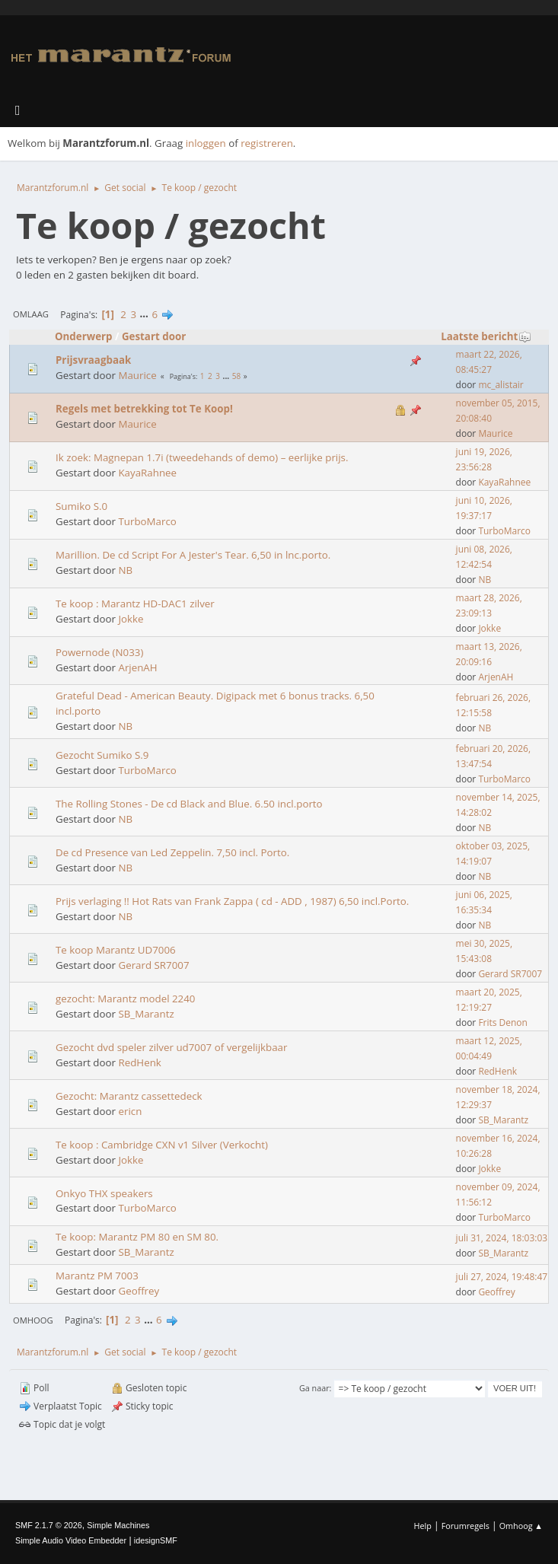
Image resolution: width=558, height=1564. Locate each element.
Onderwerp (84, 336)
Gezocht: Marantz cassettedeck (129, 1096)
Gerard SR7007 (153, 965)
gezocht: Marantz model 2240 (125, 998)
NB (125, 570)
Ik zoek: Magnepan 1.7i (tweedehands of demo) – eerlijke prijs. (202, 457)
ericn (130, 1111)
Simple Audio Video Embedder (70, 1540)
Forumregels (465, 1525)
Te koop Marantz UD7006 (116, 950)
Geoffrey (138, 1291)
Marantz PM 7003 (97, 1275)
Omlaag (31, 314)
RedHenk (139, 1062)
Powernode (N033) (99, 652)
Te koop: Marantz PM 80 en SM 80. (137, 1237)
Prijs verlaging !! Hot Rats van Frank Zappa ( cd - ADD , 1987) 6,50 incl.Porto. (232, 901)
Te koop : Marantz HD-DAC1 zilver (135, 603)
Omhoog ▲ (521, 1525)
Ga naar (314, 1388)
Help (422, 1525)
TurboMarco (147, 521)
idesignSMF (155, 1540)
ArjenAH (137, 667)
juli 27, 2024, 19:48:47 (502, 1276)
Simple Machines (118, 1525)
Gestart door (154, 336)
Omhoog (33, 1320)
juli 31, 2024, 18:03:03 (502, 1237)
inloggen (206, 143)
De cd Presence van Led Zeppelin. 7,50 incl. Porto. (172, 852)
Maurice (137, 375)
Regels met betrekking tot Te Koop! (144, 409)
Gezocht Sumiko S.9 (102, 755)
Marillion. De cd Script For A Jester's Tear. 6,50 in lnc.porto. (193, 555)
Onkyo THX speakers (104, 1193)
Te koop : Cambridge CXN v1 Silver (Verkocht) (162, 1144)
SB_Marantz (146, 1014)
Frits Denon (503, 1022)
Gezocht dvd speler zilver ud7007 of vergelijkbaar (171, 1047)
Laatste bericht (486, 336)
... (145, 314)
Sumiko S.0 (81, 506)
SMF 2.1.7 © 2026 (48, 1525)
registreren (267, 143)
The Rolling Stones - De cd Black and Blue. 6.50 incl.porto (189, 804)
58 (236, 376)
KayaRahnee (147, 472)
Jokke (130, 619)
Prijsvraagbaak (93, 360)
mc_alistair (500, 384)
